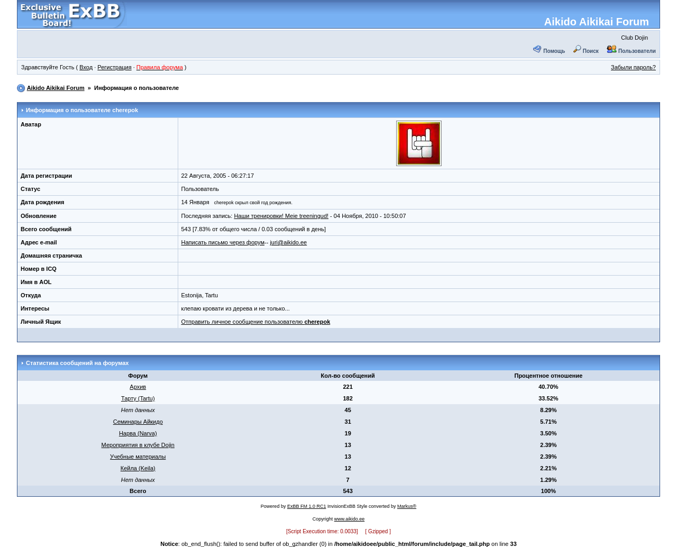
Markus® (406, 506)
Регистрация (114, 67)
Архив (138, 387)
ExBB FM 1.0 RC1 (306, 506)
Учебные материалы (138, 456)
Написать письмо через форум (222, 242)
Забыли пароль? (633, 67)
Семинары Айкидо (138, 421)
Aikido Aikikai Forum (596, 22)
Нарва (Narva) (138, 433)
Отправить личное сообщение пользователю (256, 321)
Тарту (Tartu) (138, 398)
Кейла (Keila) (138, 468)
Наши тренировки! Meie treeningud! (281, 216)
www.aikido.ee (349, 519)
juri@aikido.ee (288, 242)
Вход (86, 67)
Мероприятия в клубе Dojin (138, 445)
